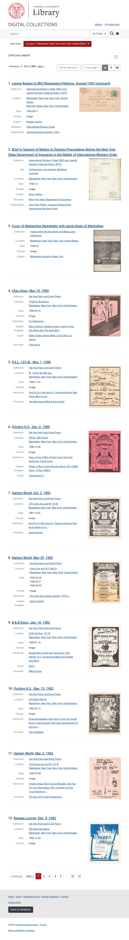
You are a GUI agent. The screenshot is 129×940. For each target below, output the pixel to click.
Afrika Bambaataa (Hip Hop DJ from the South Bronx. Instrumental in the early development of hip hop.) (53, 723)
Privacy (43, 925)
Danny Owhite (37, 601)
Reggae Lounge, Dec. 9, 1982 (35, 818)
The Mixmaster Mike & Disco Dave (47, 401)
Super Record (36, 532)
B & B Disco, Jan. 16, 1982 (31, 622)
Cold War (33, 173)
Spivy (31, 666)
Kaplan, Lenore (34, 121)
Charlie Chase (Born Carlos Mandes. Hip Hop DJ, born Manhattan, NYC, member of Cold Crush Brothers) (52, 788)
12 (90, 67)
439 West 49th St (37, 699)
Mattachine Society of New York (46, 256)
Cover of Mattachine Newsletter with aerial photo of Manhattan (57, 226)
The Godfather (36, 732)
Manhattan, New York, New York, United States (53, 178)
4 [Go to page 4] (55, 876)
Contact (65, 896)
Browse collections (50, 896)
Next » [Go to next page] (30, 876)
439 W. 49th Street (38, 437)
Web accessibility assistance (21, 930)
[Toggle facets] (116, 57)
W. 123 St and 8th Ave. (40, 373)
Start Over (15, 43)
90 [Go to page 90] (72, 876)
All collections (112, 24)
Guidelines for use (31, 896)
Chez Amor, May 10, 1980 (30, 291)
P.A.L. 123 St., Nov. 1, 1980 (31, 362)
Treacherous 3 (36, 475)
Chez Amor (34, 344)
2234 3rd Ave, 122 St (39, 633)
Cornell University (16, 11)
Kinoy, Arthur (35, 194)
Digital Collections (33, 24)
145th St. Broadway (39, 301)
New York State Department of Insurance (50, 199)
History (98, 24)
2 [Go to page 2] (44, 876)
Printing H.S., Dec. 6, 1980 (31, 427)
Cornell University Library (26, 925)
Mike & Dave (35, 671)
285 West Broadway (39, 829)
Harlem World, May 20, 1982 (32, 558)
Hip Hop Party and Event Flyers (45, 296)
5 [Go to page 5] (60, 876)
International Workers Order (40, 127)
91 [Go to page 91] (79, 876)
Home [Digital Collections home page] (11, 896)
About (18, 896)
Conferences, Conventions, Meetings (48, 169)
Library (46, 11)
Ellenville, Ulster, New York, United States (47, 106)
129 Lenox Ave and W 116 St (43, 504)
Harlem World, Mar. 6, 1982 (33, 753)
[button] (57, 44)
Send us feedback (20, 909)
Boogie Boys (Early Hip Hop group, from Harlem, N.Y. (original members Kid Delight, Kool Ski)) (51, 657)
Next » (41, 66)
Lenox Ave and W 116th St (43, 568)
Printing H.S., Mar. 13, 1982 (33, 689)
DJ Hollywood (36, 321)
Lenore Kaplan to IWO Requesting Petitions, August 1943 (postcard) (61, 83)
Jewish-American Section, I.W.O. (43, 132)
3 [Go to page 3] (49, 876)
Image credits (14, 902)
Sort (68, 67)
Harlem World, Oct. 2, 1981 (31, 493)
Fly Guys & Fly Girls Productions (45, 797)
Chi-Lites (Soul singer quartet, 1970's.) (49, 596)
